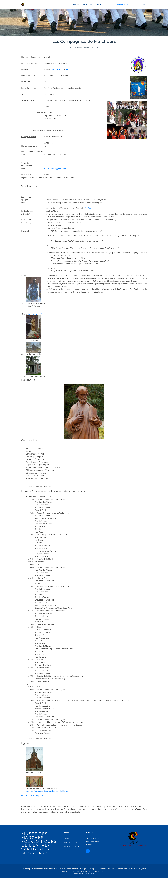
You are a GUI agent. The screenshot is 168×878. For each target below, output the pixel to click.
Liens (133, 5)
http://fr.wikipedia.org (37, 314)
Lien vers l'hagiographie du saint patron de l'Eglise (47, 791)
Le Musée (99, 5)
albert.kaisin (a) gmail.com (55, 169)
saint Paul (87, 208)
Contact (142, 5)
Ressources (121, 5)
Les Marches (87, 5)
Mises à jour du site (71, 842)
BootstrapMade (88, 873)
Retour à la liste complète (32, 795)
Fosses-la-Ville (58, 69)
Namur (68, 69)
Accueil (76, 5)
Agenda (110, 5)
